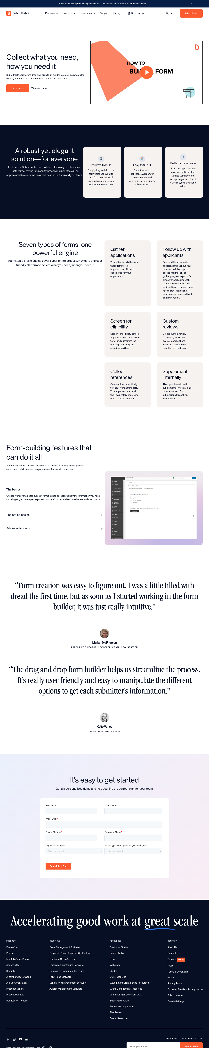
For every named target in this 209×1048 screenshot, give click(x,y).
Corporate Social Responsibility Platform (70, 953)
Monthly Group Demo (17, 959)
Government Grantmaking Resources (129, 982)
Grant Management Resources (126, 988)
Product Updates (15, 994)
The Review (116, 1012)
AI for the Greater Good (18, 977)
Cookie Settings (176, 1001)
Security (10, 971)
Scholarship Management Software (68, 982)
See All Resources (119, 1018)
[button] (54, 487)
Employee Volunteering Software (66, 965)
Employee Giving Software (63, 959)
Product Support (15, 988)
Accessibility (12, 965)
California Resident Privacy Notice (185, 989)
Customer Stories (119, 947)
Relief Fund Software (60, 977)
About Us (172, 947)
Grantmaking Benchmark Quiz (126, 994)
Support (104, 13)
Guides (113, 971)
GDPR (171, 977)
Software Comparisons (122, 1006)
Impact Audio (117, 953)
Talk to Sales (191, 13)
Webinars (115, 965)
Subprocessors (175, 995)
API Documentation (16, 982)
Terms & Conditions (178, 971)
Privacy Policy (175, 983)
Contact (172, 953)
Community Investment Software (66, 971)
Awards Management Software (65, 988)
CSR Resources (118, 977)
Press (170, 965)
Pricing (116, 13)
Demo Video (12, 947)
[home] (18, 14)
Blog (112, 959)
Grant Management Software (64, 947)
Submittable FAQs (119, 1000)
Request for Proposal (17, 1000)
